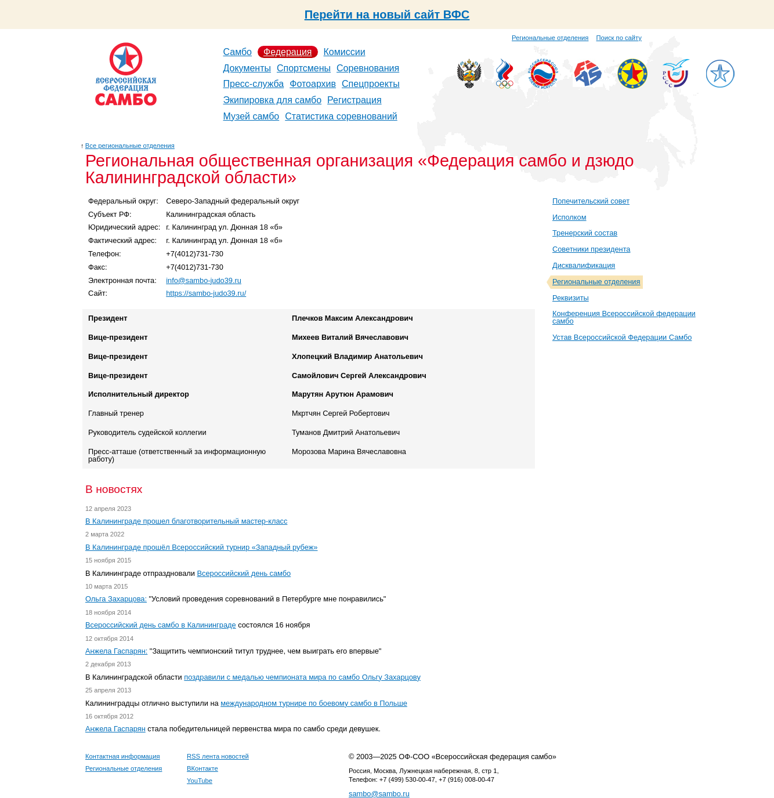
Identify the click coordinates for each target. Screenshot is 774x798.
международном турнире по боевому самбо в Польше (313, 703)
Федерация (287, 52)
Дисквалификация (583, 265)
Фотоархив (313, 84)
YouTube (199, 780)
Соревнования (368, 68)
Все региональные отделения (130, 145)
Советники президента (591, 249)
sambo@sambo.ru (379, 793)
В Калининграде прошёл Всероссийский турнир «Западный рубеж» (201, 547)
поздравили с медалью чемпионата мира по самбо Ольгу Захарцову (302, 677)
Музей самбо (251, 116)
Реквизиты (570, 297)
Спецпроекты (371, 84)
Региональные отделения (550, 37)
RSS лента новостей (218, 756)
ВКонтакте (202, 768)
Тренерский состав (584, 232)
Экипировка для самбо (272, 100)
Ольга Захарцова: (116, 598)
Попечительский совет (591, 201)
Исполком (569, 217)
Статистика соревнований (341, 116)
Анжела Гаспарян (115, 728)
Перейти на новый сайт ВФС (387, 14)
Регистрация (354, 100)
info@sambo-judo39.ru (203, 280)
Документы (247, 68)
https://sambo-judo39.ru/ (206, 293)
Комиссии (345, 52)
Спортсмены (304, 68)
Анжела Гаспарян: (116, 651)
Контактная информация (122, 756)
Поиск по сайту (619, 37)
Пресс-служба (253, 84)
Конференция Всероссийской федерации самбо (624, 317)
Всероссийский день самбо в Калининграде (160, 625)
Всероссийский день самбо (244, 573)
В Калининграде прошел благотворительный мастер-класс (186, 521)
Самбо (237, 52)
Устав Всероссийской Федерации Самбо (622, 337)
